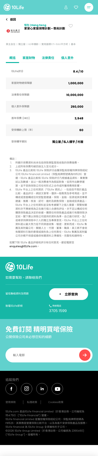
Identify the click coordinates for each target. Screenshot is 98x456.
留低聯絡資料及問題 (17, 293)
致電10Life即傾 (14, 306)
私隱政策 (32, 402)
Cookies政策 (55, 402)
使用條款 (10, 402)
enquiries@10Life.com (23, 246)
